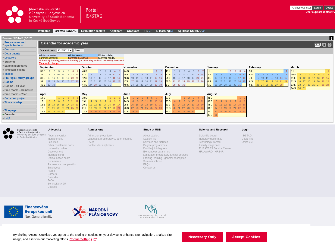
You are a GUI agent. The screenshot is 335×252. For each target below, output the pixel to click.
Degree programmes (155, 145)
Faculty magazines (209, 145)
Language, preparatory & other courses (110, 138)
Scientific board (207, 135)
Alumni (52, 170)
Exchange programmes (156, 151)
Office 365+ (248, 142)
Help (7, 118)
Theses (8, 73)
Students (9, 61)
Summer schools (152, 161)
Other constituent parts (60, 145)
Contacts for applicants (101, 145)
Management (55, 138)
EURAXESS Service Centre (215, 148)
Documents (54, 161)
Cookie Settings (84, 246)
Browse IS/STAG (65, 30)
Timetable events (14, 69)
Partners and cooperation (62, 164)
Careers (52, 174)
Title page (10, 110)
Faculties (53, 142)
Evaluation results (93, 30)
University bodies (57, 148)
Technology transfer (210, 142)
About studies (151, 135)
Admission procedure (100, 135)
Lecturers (10, 57)
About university (57, 135)
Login (317, 7)
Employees (54, 167)
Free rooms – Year (15, 94)
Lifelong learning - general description (164, 158)
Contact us (149, 167)
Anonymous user (302, 7)
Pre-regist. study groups (19, 77)
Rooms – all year (14, 86)
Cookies (52, 186)
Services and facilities (155, 142)
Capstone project (14, 98)
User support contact (319, 11)
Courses (9, 49)
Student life (149, 138)
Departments (12, 53)
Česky (329, 7)
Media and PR (56, 154)
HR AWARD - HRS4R (211, 151)
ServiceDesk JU (57, 183)
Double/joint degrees (155, 148)
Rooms (8, 82)
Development (55, 151)
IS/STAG (246, 135)
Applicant (116, 30)
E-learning (247, 138)
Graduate (133, 30)
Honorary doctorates (210, 138)
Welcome (44, 30)
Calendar (9, 114)
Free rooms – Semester (18, 90)
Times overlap (13, 102)
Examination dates (15, 65)
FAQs (51, 180)
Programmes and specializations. (14, 44)
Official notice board (59, 158)
